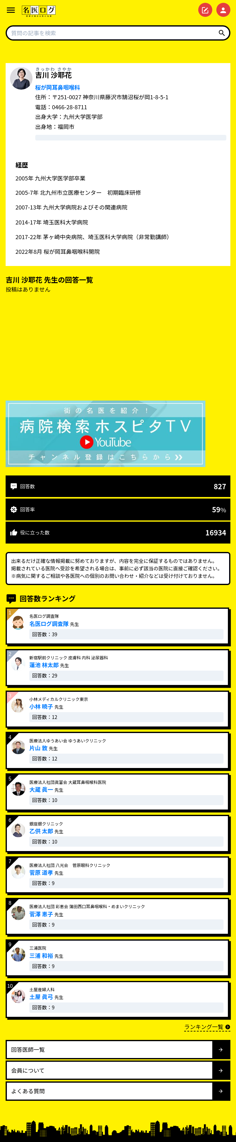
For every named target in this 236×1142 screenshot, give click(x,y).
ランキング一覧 (207, 1026)
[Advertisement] (118, 348)
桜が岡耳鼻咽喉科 (57, 87)
